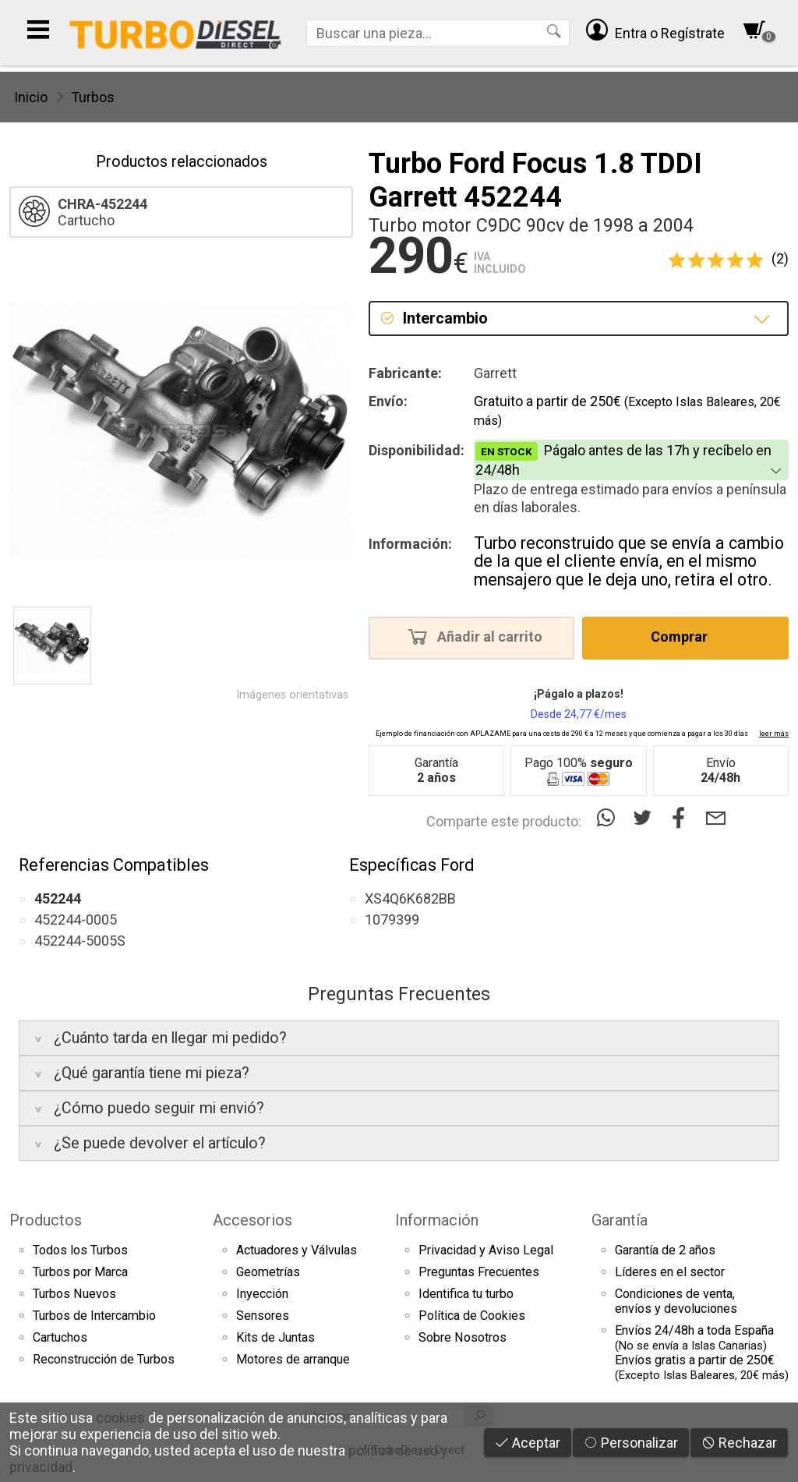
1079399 (392, 919)
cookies (120, 1417)
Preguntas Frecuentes (478, 1271)
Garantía (619, 1220)
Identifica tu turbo (466, 1293)
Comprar (684, 636)
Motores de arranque (293, 1359)
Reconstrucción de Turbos (104, 1359)
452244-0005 (75, 919)
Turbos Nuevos (74, 1293)
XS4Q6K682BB (410, 898)
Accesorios (252, 1220)
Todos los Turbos (80, 1250)
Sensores (262, 1315)
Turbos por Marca (80, 1271)
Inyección (262, 1293)
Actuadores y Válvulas (296, 1250)
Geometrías (268, 1271)
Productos (45, 1220)
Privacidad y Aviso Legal (485, 1250)
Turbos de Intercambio (94, 1315)
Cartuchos (60, 1337)
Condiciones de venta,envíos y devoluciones (676, 1301)
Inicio (31, 97)
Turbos (93, 97)
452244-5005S (79, 940)
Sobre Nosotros (462, 1337)
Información (436, 1220)
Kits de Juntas (275, 1337)
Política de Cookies (471, 1315)
